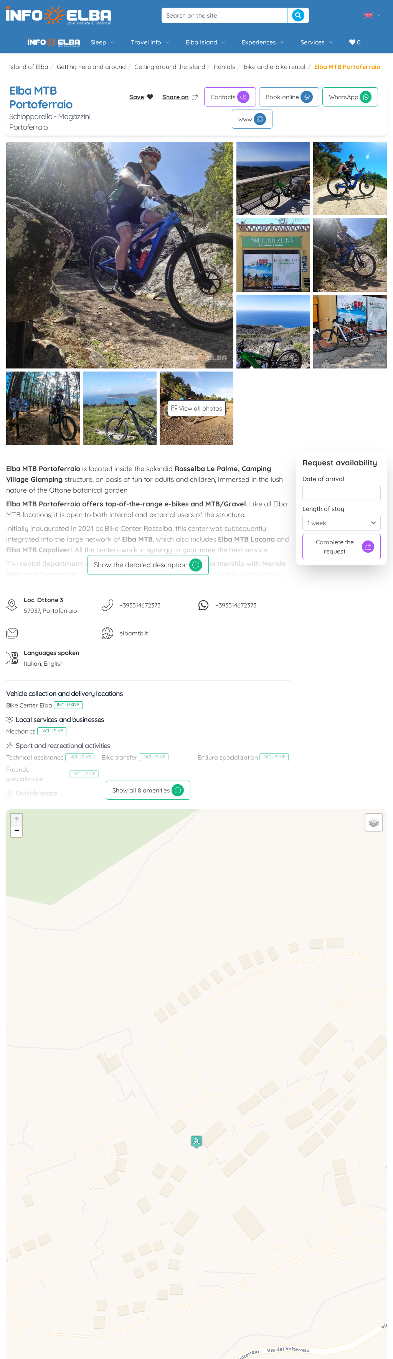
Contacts (230, 103)
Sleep (76, 45)
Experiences (237, 45)
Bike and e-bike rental (274, 73)
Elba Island (180, 45)
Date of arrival (323, 485)
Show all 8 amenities (148, 796)
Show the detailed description (148, 571)
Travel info (124, 45)
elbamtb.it (133, 639)
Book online (289, 103)
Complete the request (345, 552)
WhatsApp (350, 103)
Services (291, 45)
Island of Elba (28, 73)
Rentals (224, 73)
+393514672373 (139, 611)
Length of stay (323, 515)
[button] (196, 1148)
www (252, 125)
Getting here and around (91, 73)
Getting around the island (169, 73)
